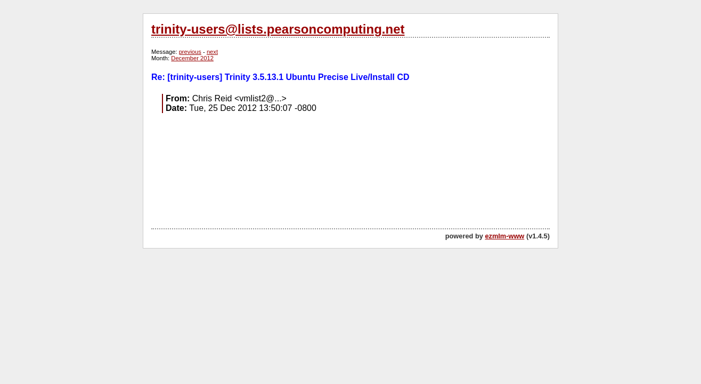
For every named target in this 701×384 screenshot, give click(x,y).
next (212, 52)
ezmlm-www (504, 236)
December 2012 (192, 58)
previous (190, 52)
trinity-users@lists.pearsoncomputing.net (277, 29)
